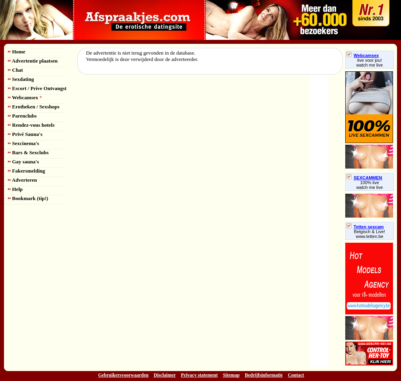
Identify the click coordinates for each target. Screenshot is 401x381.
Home (16, 52)
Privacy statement (199, 375)
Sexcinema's (23, 143)
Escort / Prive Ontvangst (37, 88)
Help (15, 189)
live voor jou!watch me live (369, 62)
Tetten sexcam (365, 226)
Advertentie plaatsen (33, 61)
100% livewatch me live (369, 185)
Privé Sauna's (25, 134)
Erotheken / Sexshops (33, 107)
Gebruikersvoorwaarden (123, 375)
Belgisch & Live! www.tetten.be (369, 234)
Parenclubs (22, 116)
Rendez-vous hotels (31, 125)
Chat (15, 70)
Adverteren (22, 180)
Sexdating (21, 79)
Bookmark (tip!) (28, 198)
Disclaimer (165, 375)
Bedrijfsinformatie (264, 375)
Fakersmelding (26, 171)
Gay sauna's (23, 162)
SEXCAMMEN (364, 177)
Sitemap (231, 375)
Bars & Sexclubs (28, 152)
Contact (296, 375)
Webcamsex (25, 97)
